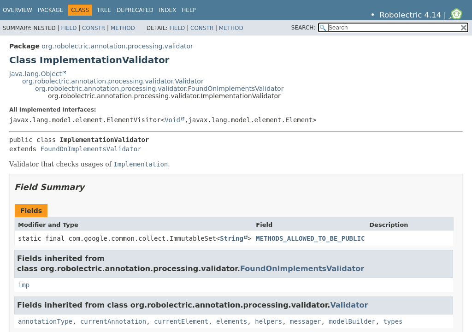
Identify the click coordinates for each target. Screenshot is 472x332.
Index (168, 10)
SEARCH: (303, 27)
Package (50, 10)
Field (69, 28)
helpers (268, 321)
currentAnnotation (113, 321)
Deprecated (135, 10)
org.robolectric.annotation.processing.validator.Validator (113, 81)
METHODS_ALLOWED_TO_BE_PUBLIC (310, 238)
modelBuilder (352, 321)
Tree (104, 10)
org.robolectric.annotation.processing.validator (117, 46)
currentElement (181, 321)
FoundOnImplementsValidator (90, 149)
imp (24, 285)
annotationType (45, 321)
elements (231, 321)
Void (172, 120)
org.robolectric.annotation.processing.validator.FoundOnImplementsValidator (159, 88)
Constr (93, 28)
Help (189, 10)
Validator (349, 305)
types (392, 321)
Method (123, 28)
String (231, 238)
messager (305, 321)
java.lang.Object (35, 73)
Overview (17, 10)
